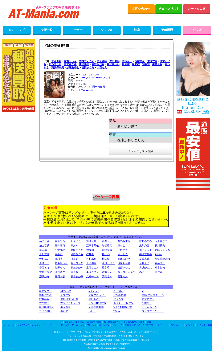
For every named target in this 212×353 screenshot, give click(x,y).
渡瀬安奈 (152, 61)
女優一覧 (47, 30)
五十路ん (118, 291)
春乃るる (44, 267)
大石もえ (102, 67)
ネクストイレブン (123, 303)
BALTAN (147, 303)
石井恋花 (60, 245)
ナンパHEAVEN (97, 303)
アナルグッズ (78, 325)
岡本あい (127, 61)
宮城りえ (107, 272)
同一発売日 (98, 86)
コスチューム (162, 325)
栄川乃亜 (144, 245)
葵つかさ (44, 241)
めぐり (143, 272)
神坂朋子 (91, 250)
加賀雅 (146, 64)
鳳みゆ (43, 250)
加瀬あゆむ (72, 67)
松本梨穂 (160, 267)
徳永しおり (124, 258)
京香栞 (58, 254)
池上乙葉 (44, 245)
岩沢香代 (107, 245)
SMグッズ (91, 325)
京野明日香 (98, 64)
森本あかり (77, 276)
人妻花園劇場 (96, 307)
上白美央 (123, 250)
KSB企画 (44, 299)
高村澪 (58, 258)
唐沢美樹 (84, 64)
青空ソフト (45, 291)
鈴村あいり (45, 258)
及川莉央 (160, 245)
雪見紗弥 (102, 61)
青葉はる (60, 241)
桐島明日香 (77, 254)
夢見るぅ (107, 276)
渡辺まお (123, 276)
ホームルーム (149, 307)
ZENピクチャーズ (70, 303)
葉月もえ (144, 263)
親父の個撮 (119, 295)
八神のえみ (92, 276)
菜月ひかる (77, 263)
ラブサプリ (148, 325)
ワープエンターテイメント (96, 77)
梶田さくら (88, 67)
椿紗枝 (106, 258)
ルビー (92, 311)
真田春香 (114, 61)
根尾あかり (124, 263)
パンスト (190, 325)
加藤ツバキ (70, 61)
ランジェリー (177, 325)
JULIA (158, 254)
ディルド (65, 325)
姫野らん (60, 267)
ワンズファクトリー (153, 311)
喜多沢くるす (86, 61)
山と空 (64, 311)
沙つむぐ (123, 254)
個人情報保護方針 (112, 322)
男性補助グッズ (132, 325)
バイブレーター (39, 325)
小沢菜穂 (60, 250)
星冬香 (106, 267)
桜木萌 (126, 64)
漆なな (121, 245)
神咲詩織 (107, 250)
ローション (104, 325)
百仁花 (158, 272)
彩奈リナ (107, 241)
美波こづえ (92, 272)
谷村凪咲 (91, 258)
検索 (137, 30)
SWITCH (44, 303)
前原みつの (124, 267)
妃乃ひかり (55, 64)
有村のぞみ (145, 241)
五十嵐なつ (161, 241)
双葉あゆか (77, 267)
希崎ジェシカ (162, 250)
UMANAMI (45, 295)
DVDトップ (16, 30)
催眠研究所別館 (69, 299)
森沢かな (44, 276)
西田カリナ (108, 263)
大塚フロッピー (97, 295)
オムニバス (87, 89)
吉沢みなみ (70, 64)
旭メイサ (91, 241)
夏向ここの (77, 250)
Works (116, 311)
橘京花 (74, 258)
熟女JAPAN (148, 299)
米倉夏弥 (56, 61)
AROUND (65, 291)
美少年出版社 (46, 307)
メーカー (77, 30)
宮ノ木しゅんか (126, 272)
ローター (54, 325)
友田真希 (144, 258)
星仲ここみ (92, 267)
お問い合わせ (141, 8)
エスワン (65, 295)
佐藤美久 (140, 61)
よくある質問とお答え (133, 322)
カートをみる (196, 8)
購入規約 (80, 322)
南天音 (74, 272)
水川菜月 (44, 254)
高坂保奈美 (57, 67)
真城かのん (145, 267)
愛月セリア (45, 272)
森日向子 (60, 276)
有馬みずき (124, 241)
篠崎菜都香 (145, 254)
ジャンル (107, 30)
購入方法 (69, 322)
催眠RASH (94, 299)
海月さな (60, 272)
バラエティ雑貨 (204, 325)
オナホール (9, 325)
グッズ (197, 30)
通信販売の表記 (94, 322)
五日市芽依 (92, 245)
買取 (149, 322)
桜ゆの (106, 254)
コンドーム (117, 325)
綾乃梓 (136, 64)
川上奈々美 (145, 250)
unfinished (94, 291)
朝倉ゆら (76, 241)
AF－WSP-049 (91, 74)
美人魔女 (65, 307)
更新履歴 (167, 30)
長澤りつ (44, 263)
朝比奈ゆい (113, 64)
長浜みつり (61, 263)
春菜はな (160, 263)
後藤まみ (157, 64)
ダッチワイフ (23, 325)
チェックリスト (169, 8)
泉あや (74, 245)
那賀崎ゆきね (162, 258)
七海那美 (91, 263)
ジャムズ (118, 299)
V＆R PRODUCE (122, 307)
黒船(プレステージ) (153, 295)
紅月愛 (90, 254)
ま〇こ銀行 (45, 311)
